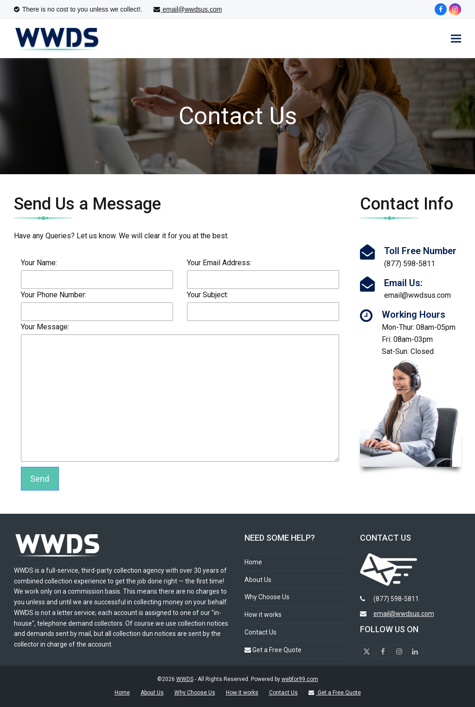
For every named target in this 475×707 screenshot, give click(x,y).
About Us (257, 579)
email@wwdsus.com (403, 614)
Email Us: (403, 282)
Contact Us (260, 632)
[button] (456, 39)
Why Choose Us (266, 597)
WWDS (184, 679)
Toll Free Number (420, 251)
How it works (263, 615)
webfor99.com (300, 679)
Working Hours (413, 315)
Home (253, 562)
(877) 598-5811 (396, 598)
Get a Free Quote (273, 650)
